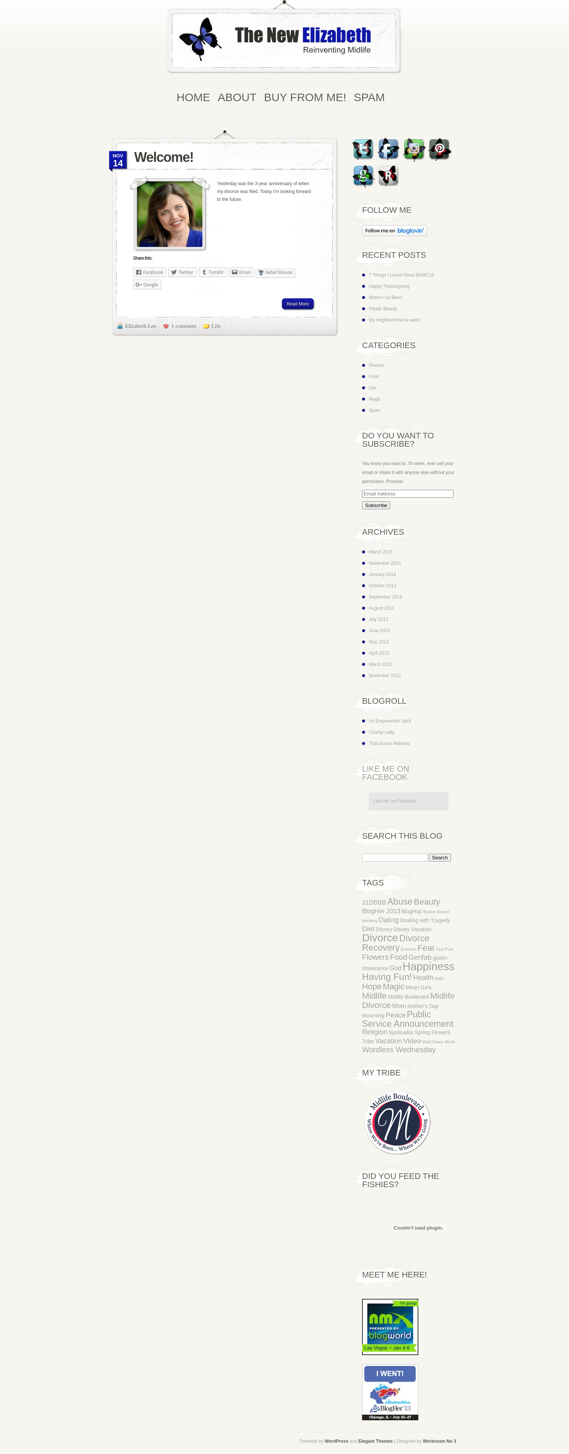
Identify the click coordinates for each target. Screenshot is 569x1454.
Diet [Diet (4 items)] (368, 929)
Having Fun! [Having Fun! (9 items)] (387, 977)
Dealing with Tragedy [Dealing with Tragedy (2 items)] (425, 920)
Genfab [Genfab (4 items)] (420, 957)
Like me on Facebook (385, 773)
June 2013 (379, 630)
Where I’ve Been (385, 297)
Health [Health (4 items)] (423, 977)
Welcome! (163, 157)
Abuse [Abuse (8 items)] (399, 902)
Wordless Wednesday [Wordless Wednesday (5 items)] (399, 1050)
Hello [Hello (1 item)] (439, 978)
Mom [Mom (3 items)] (399, 1006)
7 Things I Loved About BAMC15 (401, 275)
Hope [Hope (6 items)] (372, 986)
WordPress (336, 1441)
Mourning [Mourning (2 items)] (373, 1016)
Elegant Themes (375, 1441)
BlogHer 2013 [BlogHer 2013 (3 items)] (381, 911)
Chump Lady (381, 732)
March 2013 (380, 664)
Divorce (376, 365)
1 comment (183, 326)
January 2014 (382, 574)
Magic (375, 399)
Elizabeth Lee (140, 326)
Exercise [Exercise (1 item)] (408, 949)
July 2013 (378, 619)
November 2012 (385, 675)
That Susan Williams (389, 743)
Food (374, 376)
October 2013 (382, 585)
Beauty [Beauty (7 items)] (427, 902)
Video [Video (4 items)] (412, 1041)
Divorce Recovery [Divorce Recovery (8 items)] (396, 943)
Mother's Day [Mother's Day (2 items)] (423, 1006)
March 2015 (380, 552)
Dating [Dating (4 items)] (389, 920)
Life (216, 326)
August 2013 (381, 608)
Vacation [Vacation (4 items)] (388, 1041)
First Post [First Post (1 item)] (444, 949)
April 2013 (379, 653)
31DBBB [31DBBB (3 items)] (374, 902)
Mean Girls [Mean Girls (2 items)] (418, 987)
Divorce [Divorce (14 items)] (380, 938)
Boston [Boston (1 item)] (429, 911)
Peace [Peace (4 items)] (396, 1015)
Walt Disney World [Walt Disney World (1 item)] (438, 1042)
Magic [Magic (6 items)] (393, 986)
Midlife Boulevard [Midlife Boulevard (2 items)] (408, 997)
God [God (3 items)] (395, 968)
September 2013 (385, 597)
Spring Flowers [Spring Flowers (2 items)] (432, 1032)
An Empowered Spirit (390, 721)
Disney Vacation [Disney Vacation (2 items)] (413, 929)
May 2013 (379, 642)
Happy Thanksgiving (389, 286)
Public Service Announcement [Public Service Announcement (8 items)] (408, 1019)
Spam (374, 410)
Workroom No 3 (439, 1441)
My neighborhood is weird (394, 320)
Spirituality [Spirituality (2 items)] (401, 1032)
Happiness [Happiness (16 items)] (429, 966)
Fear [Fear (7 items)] (426, 948)
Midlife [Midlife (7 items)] (374, 996)
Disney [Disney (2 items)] (384, 929)
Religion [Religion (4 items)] (375, 1032)
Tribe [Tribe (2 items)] (368, 1041)
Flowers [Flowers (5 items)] (375, 957)
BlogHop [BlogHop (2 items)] (411, 911)
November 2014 (385, 563)
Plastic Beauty (383, 308)
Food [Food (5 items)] (398, 957)
